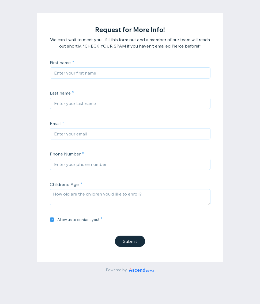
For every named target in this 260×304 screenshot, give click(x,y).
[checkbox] (52, 219)
